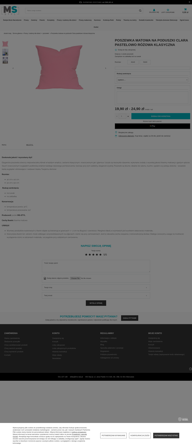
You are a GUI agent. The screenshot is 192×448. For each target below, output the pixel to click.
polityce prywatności (79, 432)
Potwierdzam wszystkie (166, 435)
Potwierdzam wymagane (113, 435)
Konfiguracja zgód (140, 435)
